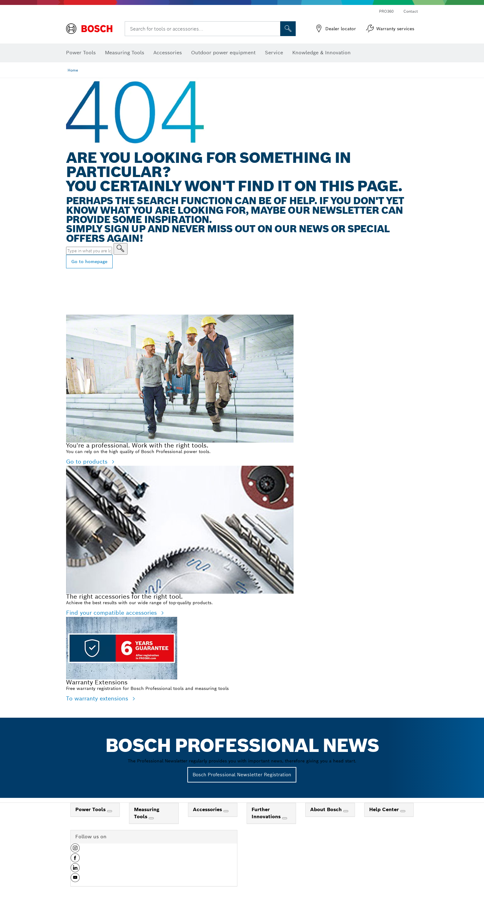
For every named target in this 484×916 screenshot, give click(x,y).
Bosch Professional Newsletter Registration (242, 775)
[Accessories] (225, 811)
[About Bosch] (345, 811)
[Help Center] (402, 811)
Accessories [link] (208, 809)
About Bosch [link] (326, 809)
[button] (75, 850)
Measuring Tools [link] (146, 813)
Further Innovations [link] (267, 813)
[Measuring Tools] (151, 818)
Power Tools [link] (91, 809)
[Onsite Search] (288, 28)
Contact (410, 11)
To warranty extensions (98, 698)
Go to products (87, 461)
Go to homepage (89, 261)
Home (73, 70)
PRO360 (386, 11)
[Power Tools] (109, 811)
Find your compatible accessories (112, 612)
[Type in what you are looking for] (120, 249)
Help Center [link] (384, 809)
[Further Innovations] (284, 818)
